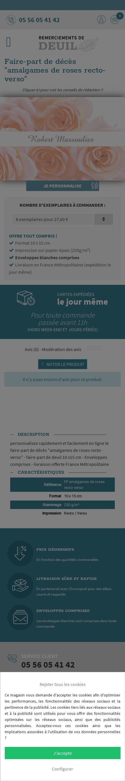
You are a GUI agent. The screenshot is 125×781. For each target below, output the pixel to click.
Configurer (62, 769)
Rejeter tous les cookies (63, 684)
